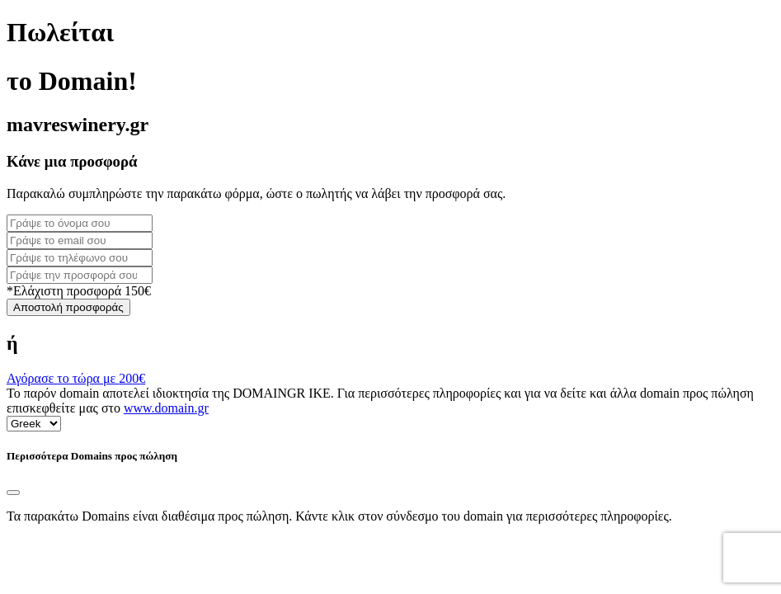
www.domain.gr (166, 408)
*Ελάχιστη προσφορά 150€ (79, 291)
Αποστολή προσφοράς (68, 307)
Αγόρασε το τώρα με (76, 378)
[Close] (13, 492)
